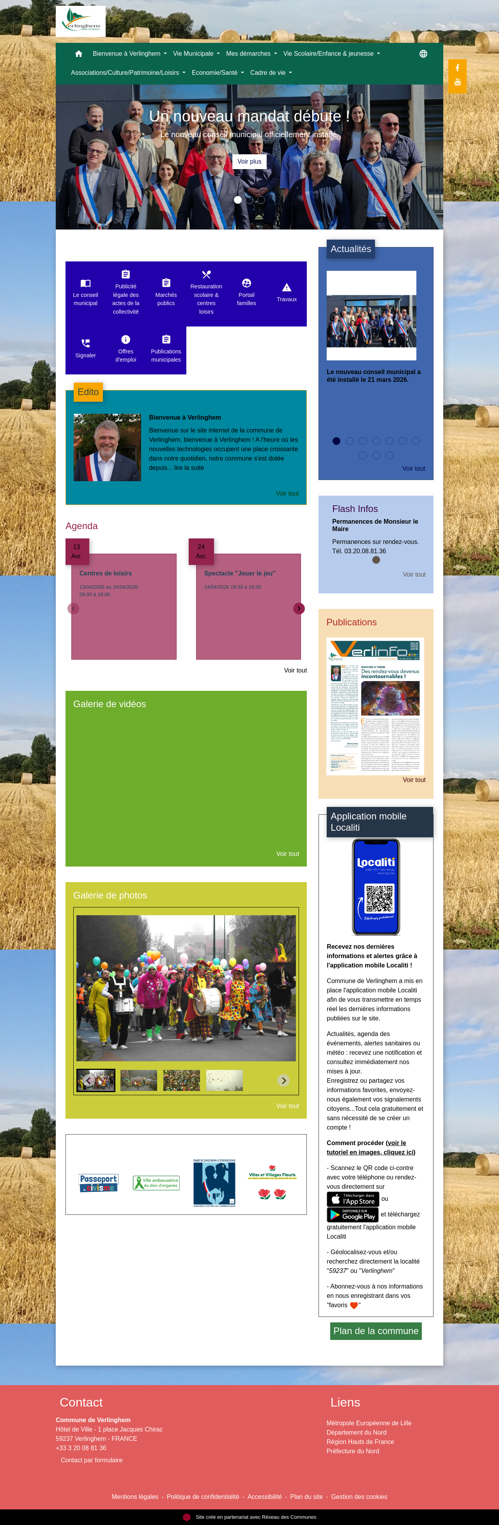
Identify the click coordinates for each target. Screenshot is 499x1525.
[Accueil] (81, 21)
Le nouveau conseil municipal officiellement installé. (249, 134)
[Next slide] (283, 1080)
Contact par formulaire (91, 1460)
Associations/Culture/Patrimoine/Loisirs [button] (126, 72)
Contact (81, 1402)
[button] (79, 55)
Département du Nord (357, 1432)
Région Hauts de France (360, 1442)
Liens (346, 1402)
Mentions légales (134, 1496)
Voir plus (249, 161)
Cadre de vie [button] (268, 72)
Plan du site (306, 1496)
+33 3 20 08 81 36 (81, 1448)
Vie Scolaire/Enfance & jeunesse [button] (329, 53)
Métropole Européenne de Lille (369, 1423)
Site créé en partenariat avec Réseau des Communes (250, 1517)
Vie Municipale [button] (194, 53)
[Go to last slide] (89, 1080)
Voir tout (287, 493)
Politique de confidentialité (203, 1496)
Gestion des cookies (359, 1496)
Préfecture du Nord (353, 1451)
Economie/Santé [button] (215, 72)
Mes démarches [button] (249, 53)
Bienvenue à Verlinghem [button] (127, 53)
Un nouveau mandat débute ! (249, 116)
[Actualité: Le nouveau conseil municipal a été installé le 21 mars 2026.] (376, 333)
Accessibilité (265, 1496)
